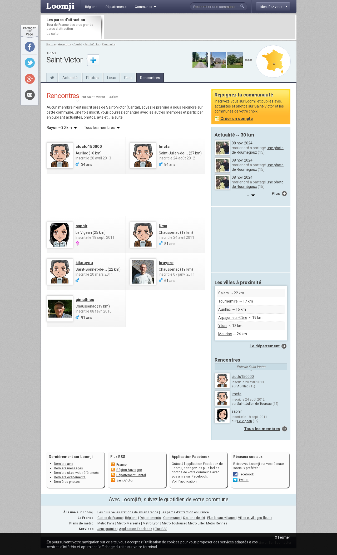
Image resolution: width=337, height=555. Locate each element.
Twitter (244, 480)
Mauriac (225, 334)
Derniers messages (68, 468)
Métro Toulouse (174, 523)
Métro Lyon (151, 523)
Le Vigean (84, 232)
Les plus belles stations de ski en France (127, 512)
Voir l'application (184, 481)
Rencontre (108, 44)
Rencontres (150, 77)
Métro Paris (106, 523)
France (51, 44)
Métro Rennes (216, 523)
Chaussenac (169, 232)
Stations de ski (194, 518)
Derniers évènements (70, 477)
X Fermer (282, 537)
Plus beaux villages (221, 518)
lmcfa (164, 146)
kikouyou (84, 262)
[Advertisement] (199, 27)
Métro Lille (196, 523)
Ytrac (222, 326)
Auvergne (64, 44)
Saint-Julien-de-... (173, 153)
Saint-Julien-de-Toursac (254, 404)
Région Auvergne (129, 470)
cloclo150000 (89, 146)
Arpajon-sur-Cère (232, 317)
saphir (81, 225)
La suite (52, 34)
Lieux (111, 77)
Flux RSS (117, 457)
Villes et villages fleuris (255, 518)
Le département (265, 346)
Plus (276, 193)
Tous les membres (262, 428)
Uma (163, 225)
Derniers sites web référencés (76, 473)
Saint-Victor (92, 44)
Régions (131, 518)
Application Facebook (135, 529)
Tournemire (228, 301)
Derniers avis (63, 464)
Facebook (246, 474)
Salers (223, 293)
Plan (128, 77)
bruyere (166, 262)
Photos (92, 77)
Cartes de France (110, 518)
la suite (117, 117)
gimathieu (85, 299)
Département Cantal (131, 475)
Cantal (77, 44)
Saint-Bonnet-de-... (91, 269)
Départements (150, 518)
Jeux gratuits (107, 529)
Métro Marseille (128, 523)
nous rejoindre (185, 107)
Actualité (70, 77)
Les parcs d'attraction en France (185, 512)
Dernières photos (67, 482)
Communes (172, 518)
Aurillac (82, 153)
